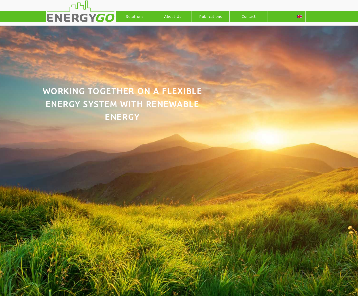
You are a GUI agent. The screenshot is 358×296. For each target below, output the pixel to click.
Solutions (134, 16)
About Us (172, 16)
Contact (249, 16)
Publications (210, 16)
